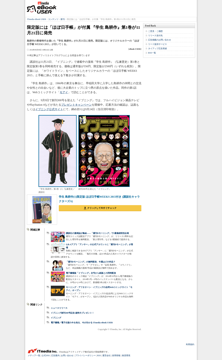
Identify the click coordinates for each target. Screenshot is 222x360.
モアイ (64, 92)
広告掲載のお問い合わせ (159, 40)
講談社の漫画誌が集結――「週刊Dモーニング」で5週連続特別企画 (97, 233)
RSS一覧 (152, 53)
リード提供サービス (157, 44)
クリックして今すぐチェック (102, 208)
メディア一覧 (34, 355)
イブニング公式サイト (49, 109)
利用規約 (190, 344)
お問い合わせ (67, 355)
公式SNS (46, 355)
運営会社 (106, 355)
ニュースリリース (59, 308)
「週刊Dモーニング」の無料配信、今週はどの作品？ (90, 262)
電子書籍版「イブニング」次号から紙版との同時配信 (91, 273)
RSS (99, 355)
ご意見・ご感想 (155, 31)
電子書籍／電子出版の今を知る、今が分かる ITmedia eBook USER (82, 322)
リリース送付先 (155, 35)
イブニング (56, 318)
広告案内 (55, 355)
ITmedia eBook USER (41, 8)
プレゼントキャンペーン (76, 104)
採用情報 (116, 355)
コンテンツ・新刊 (56, 19)
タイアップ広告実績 (157, 48)
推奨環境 (126, 355)
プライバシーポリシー (85, 355)
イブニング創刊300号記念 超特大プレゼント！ (72, 313)
